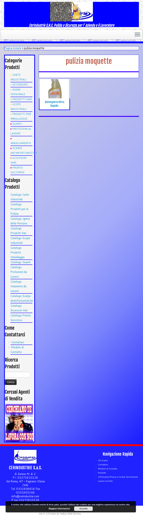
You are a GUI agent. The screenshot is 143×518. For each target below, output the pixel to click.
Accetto (83, 508)
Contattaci (17, 342)
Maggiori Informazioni (59, 508)
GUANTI (17, 123)
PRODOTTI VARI (22, 99)
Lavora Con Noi (105, 481)
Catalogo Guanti (20, 262)
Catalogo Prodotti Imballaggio (17, 252)
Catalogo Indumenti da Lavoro (18, 286)
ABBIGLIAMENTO (20, 143)
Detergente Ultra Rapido (54, 104)
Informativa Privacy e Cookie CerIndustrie (118, 476)
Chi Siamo (103, 460)
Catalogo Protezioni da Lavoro (18, 272)
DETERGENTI (20, 84)
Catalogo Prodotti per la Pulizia (19, 209)
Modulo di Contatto (107, 468)
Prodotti (102, 472)
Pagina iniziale (12, 48)
